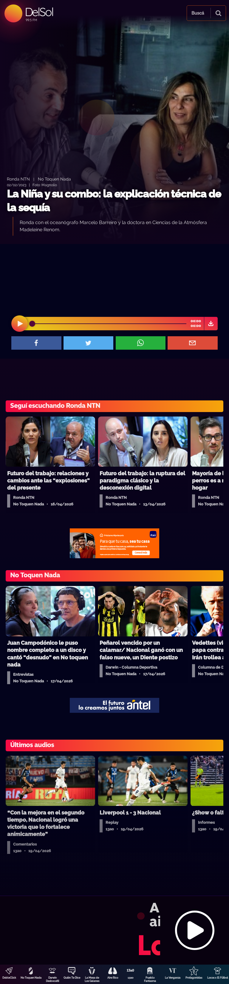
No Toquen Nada (31, 977)
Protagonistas (193, 977)
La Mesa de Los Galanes (92, 979)
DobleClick (9, 977)
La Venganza (172, 977)
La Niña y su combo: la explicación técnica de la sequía (114, 201)
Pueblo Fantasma (150, 979)
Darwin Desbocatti (52, 979)
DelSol (39, 12)
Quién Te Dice (72, 977)
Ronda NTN (18, 178)
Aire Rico (112, 977)
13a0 (131, 977)
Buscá (197, 13)
